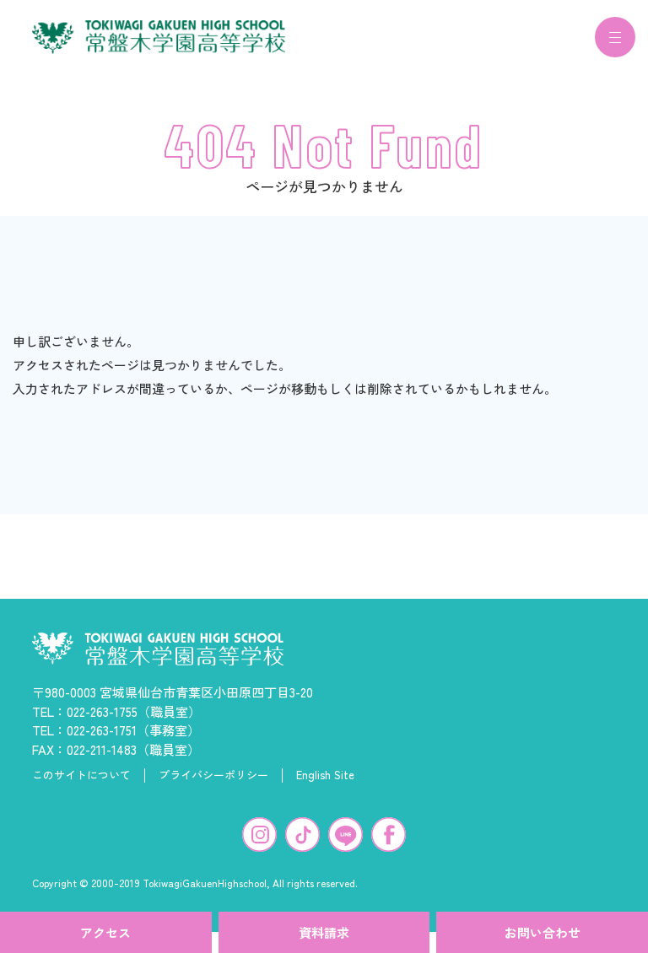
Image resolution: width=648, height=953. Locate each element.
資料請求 (324, 932)
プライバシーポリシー (213, 785)
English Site (325, 785)
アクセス (105, 932)
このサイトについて (81, 785)
